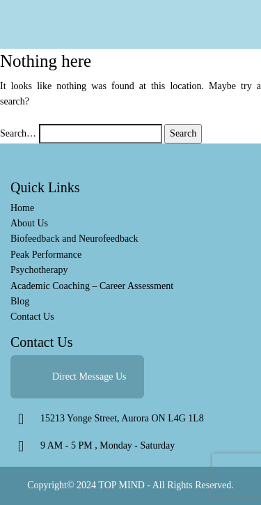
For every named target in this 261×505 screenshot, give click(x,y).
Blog (19, 301)
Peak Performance (45, 254)
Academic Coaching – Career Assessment (91, 286)
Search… (18, 133)
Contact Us (32, 316)
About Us (29, 223)
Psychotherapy (39, 270)
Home (22, 208)
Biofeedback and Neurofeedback (74, 238)
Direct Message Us (89, 376)
